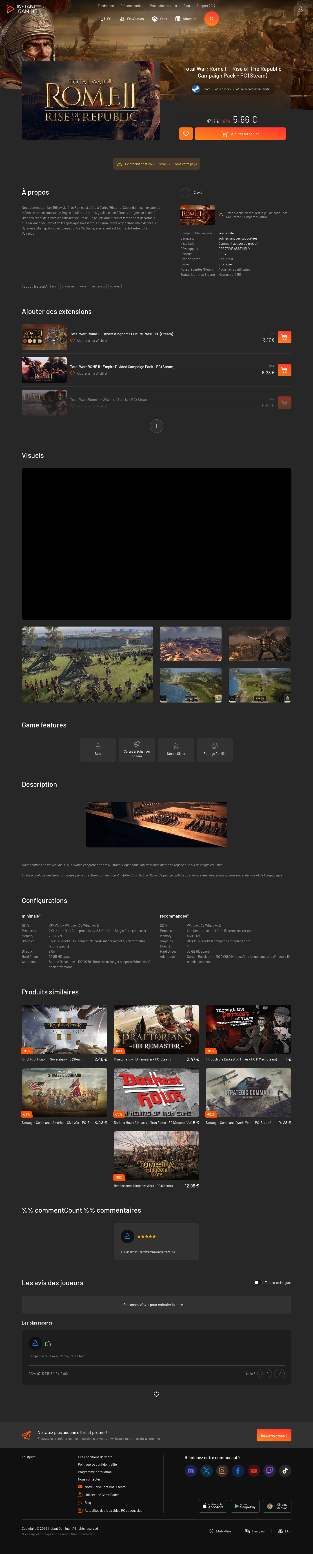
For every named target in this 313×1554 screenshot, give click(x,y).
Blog (187, 6)
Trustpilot (29, 1457)
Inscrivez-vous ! (274, 1435)
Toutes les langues (272, 1282)
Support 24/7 (206, 6)
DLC (54, 286)
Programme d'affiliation (95, 1472)
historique (98, 286)
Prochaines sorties (163, 6)
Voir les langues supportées (238, 238)
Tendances (106, 6)
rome (83, 286)
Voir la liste (226, 233)
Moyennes (226, 274)
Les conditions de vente (95, 1457)
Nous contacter (89, 1479)
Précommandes (131, 6)
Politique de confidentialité (97, 1464)
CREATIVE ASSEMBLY (234, 249)
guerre (115, 286)
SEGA (222, 254)
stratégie (68, 286)
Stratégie (225, 264)
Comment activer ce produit (238, 243)
